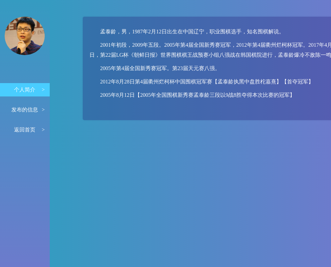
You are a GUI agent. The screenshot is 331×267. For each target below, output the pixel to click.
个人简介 (29, 89)
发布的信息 (28, 109)
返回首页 (29, 130)
